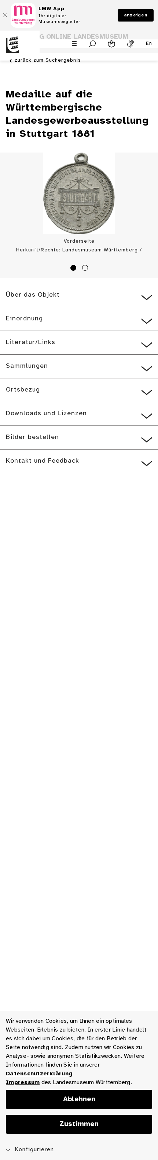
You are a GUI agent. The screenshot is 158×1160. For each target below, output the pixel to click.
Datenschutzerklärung (39, 1074)
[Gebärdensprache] (130, 43)
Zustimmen (79, 1124)
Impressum (23, 1082)
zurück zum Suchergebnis (48, 60)
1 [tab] (74, 269)
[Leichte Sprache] (111, 43)
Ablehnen (79, 1099)
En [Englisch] (149, 43)
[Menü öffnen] (74, 43)
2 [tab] (86, 269)
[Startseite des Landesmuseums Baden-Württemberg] (20, 49)
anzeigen (135, 15)
